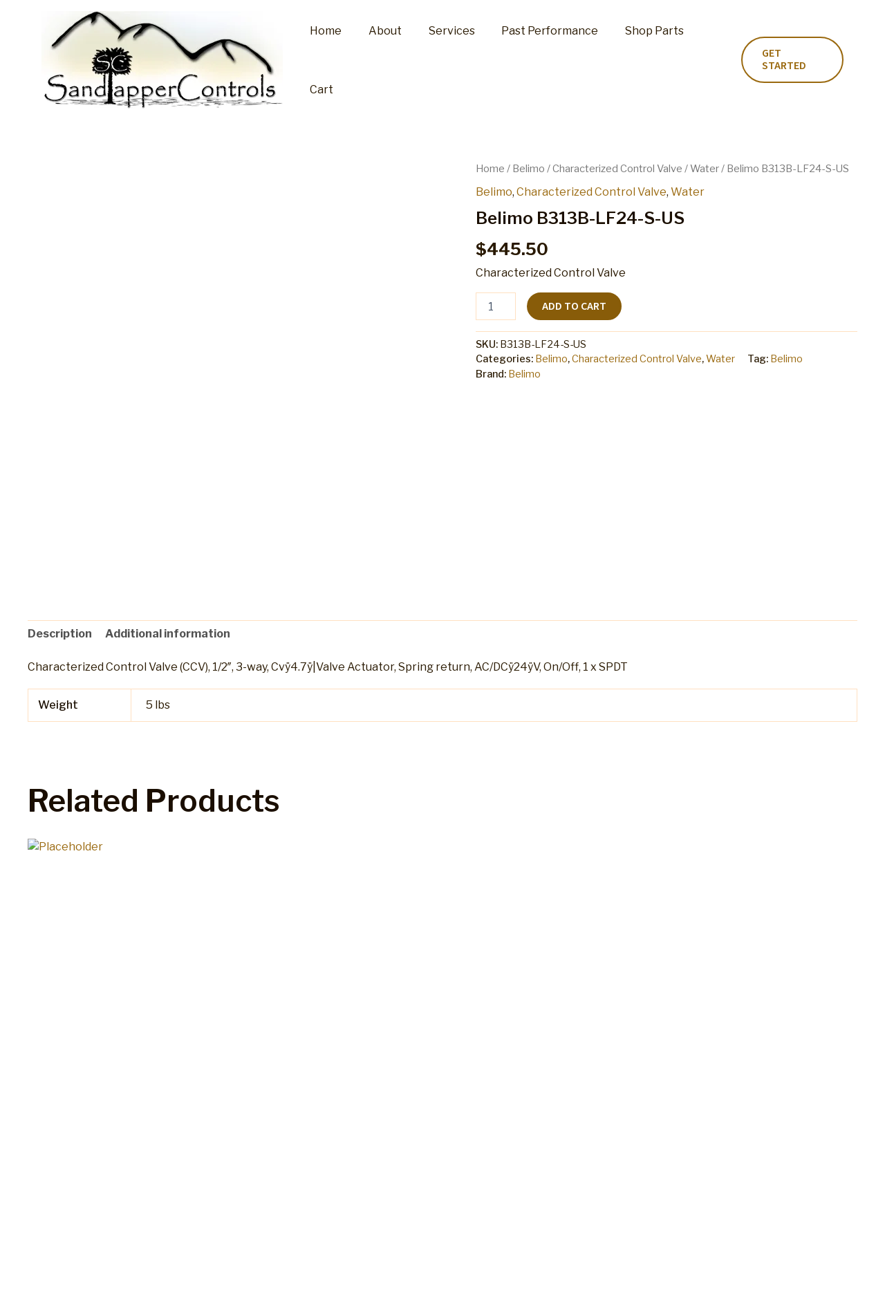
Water (704, 168)
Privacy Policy (646, 1270)
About (381, 59)
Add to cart (574, 306)
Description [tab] (60, 633)
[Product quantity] (496, 306)
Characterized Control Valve (617, 168)
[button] (790, 60)
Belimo (528, 168)
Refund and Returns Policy (405, 1270)
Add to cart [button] (83, 1121)
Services (443, 59)
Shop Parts (636, 59)
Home (326, 59)
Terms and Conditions (542, 1270)
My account (295, 1270)
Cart (699, 59)
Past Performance (536, 59)
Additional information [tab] (167, 633)
